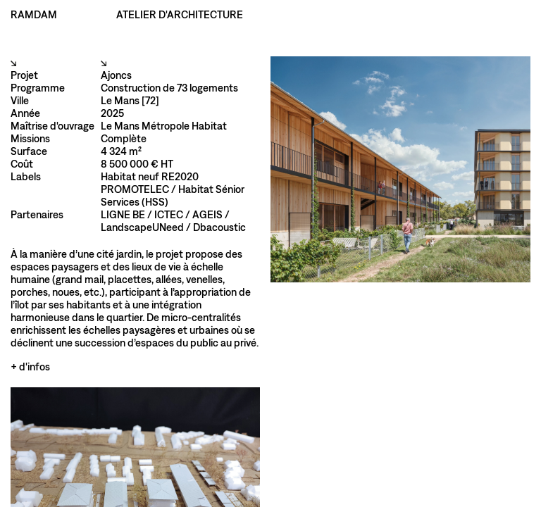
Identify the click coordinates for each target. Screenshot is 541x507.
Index (285, 14)
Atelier (324, 14)
